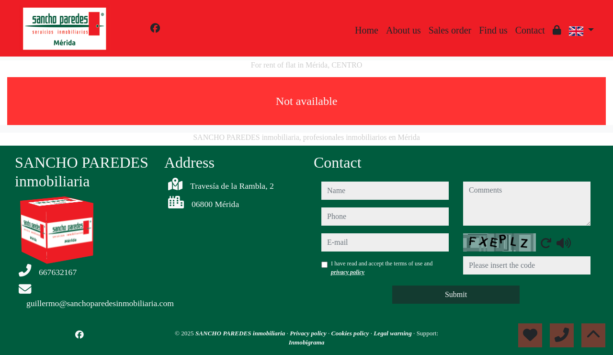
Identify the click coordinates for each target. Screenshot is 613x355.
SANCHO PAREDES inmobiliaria (241, 333)
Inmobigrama (307, 342)
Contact (530, 30)
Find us (493, 30)
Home (366, 30)
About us (403, 30)
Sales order (450, 30)
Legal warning (393, 333)
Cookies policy (351, 333)
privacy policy (347, 272)
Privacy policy (309, 333)
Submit (456, 294)
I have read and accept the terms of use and (381, 267)
